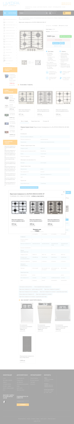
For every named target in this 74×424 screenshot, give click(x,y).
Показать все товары (37, 230)
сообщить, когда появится (37, 196)
